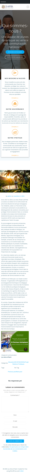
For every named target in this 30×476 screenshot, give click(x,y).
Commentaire (15, 395)
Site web (15, 427)
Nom (15, 415)
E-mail (15, 421)
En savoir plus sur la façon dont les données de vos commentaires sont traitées (15, 449)
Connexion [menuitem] (3, 1)
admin (9, 196)
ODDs (23, 362)
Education (11, 362)
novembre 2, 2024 (19, 196)
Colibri (22, 471)
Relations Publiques (18, 364)
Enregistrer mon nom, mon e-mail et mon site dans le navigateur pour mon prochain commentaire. (15, 435)
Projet (27, 362)
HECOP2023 (17, 362)
